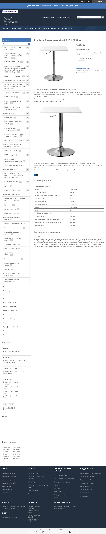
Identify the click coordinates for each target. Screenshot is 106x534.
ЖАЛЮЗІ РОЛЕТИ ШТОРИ (13, 165)
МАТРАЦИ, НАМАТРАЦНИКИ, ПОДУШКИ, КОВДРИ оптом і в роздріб (14, 86)
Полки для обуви (10, 213)
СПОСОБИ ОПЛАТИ (9, 307)
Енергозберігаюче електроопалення (10, 129)
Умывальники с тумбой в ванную (12, 239)
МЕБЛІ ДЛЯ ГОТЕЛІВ (11, 150)
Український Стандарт (33, 28)
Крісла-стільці (6, 480)
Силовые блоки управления (13, 223)
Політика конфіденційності (69, 532)
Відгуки (60, 28)
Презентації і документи (11, 319)
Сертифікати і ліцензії (10, 327)
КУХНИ (6, 186)
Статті (5, 299)
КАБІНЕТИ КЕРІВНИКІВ (11, 62)
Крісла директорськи (9, 476)
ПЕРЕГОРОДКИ (9, 155)
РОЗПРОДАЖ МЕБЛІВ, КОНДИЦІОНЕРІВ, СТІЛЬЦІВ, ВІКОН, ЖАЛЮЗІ (13, 175)
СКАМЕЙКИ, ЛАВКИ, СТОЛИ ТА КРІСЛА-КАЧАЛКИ (14, 199)
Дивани (30, 494)
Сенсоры (7, 269)
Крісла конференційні (9, 483)
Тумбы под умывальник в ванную (12, 253)
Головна (5, 28)
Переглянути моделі (70, 6)
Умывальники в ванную (12, 259)
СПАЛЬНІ (7, 113)
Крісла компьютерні (8, 473)
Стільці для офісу (33, 473)
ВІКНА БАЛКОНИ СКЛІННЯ (13, 140)
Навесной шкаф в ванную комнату (12, 233)
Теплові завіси (84, 492)
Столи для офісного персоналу (64, 478)
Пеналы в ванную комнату (13, 228)
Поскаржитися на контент (51, 532)
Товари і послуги (16, 28)
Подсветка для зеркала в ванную (12, 218)
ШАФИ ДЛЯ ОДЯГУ (10, 190)
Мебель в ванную (10, 209)
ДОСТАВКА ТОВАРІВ (10, 311)
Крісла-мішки (6, 492)
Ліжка (56, 485)
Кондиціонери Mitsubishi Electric (90, 473)
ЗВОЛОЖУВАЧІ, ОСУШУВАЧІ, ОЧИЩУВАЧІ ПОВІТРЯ (13, 135)
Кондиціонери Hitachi (87, 476)
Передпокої (8, 117)
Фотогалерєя (7, 291)
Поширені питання (9, 331)
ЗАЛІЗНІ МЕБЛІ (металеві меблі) (12, 102)
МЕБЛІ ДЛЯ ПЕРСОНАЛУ (12, 76)
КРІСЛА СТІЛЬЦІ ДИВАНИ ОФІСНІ (12, 48)
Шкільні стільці (33, 490)
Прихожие (7, 205)
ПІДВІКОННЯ (8, 169)
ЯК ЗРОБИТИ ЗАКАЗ (9, 303)
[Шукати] (102, 17)
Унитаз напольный (10, 248)
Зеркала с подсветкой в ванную (12, 274)
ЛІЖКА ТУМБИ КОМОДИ (12, 80)
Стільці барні (32, 482)
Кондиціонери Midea (87, 483)
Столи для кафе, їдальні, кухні (64, 482)
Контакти (68, 28)
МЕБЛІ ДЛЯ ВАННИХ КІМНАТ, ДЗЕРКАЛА (14, 108)
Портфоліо (6, 287)
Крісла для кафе (7, 489)
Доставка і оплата (49, 28)
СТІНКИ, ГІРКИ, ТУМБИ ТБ (12, 92)
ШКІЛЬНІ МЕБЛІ (9, 97)
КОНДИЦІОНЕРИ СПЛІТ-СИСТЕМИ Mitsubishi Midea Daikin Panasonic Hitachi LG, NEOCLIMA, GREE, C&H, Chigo (15, 69)
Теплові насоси (85, 496)
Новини (5, 295)
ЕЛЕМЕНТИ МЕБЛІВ (10, 194)
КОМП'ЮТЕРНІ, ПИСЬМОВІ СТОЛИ (13, 123)
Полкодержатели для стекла (11, 264)
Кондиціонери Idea (86, 486)
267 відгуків (87, 1)
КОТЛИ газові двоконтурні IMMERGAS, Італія (13, 145)
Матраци (57, 488)
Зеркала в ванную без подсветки (11, 280)
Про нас (5, 315)
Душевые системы (10, 244)
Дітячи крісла (6, 486)
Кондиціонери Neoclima (88, 480)
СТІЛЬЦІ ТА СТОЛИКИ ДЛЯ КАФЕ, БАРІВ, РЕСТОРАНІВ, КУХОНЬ (13, 55)
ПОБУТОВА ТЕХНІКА (11, 182)
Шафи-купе (57, 491)
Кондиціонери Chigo (86, 489)
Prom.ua (63, 530)
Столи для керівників (61, 475)
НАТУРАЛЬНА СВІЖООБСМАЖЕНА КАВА (13, 160)
